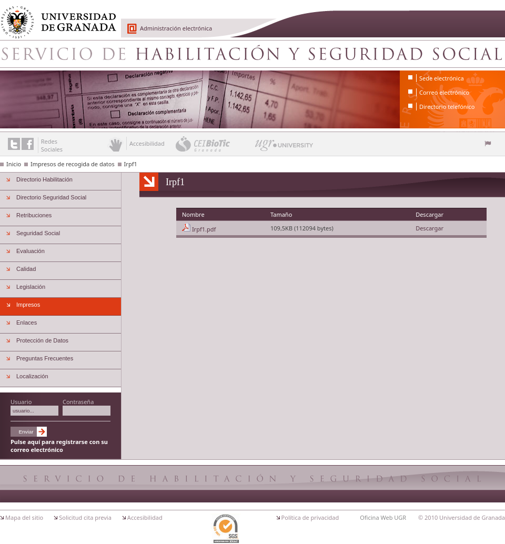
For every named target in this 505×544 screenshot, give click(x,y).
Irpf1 (130, 164)
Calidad (26, 269)
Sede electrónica (441, 78)
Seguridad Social (38, 233)
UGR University (284, 148)
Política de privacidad (310, 517)
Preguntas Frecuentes (44, 358)
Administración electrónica (176, 28)
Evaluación (30, 251)
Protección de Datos (42, 340)
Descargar (429, 228)
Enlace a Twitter (14, 144)
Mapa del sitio (24, 517)
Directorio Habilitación (44, 179)
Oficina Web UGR (383, 517)
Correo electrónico (444, 92)
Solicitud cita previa (85, 517)
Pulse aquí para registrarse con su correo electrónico (59, 446)
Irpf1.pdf (204, 229)
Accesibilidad (145, 517)
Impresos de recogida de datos (73, 164)
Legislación (30, 287)
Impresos (28, 304)
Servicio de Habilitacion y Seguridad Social (252, 53)
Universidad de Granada (54, 16)
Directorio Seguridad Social (51, 197)
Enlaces (26, 322)
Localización (32, 376)
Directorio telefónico (446, 106)
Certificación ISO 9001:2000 (225, 528)
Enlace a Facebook (28, 144)
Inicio (13, 164)
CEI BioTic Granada (214, 144)
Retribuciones (34, 215)
